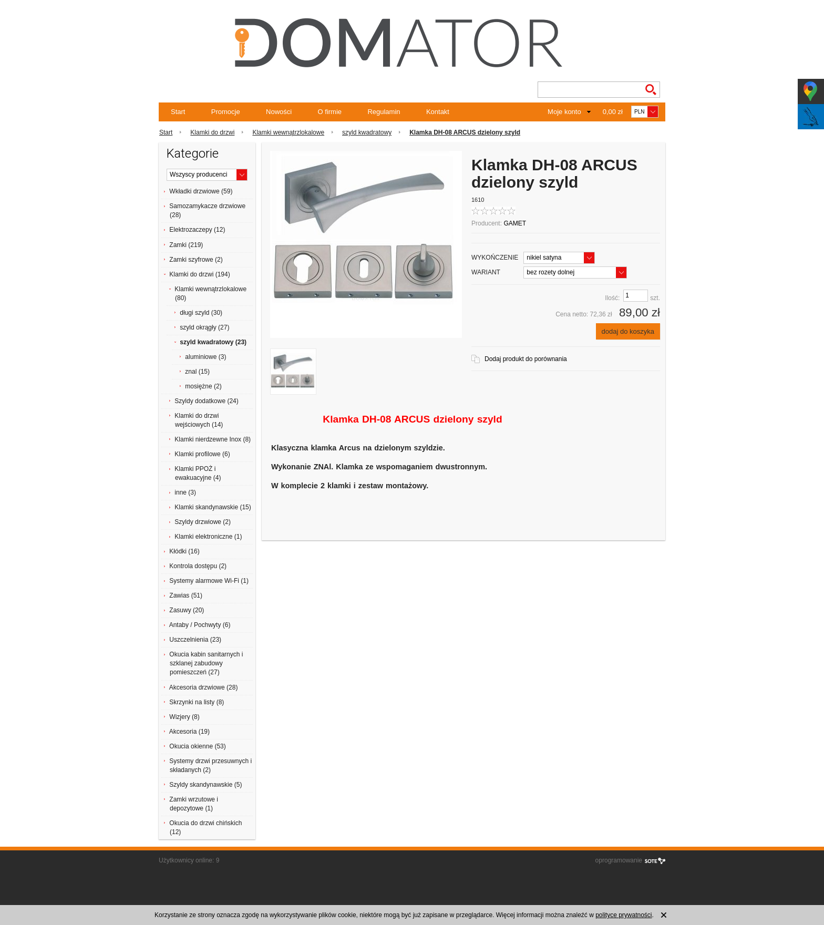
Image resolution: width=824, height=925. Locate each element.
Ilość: (612, 298)
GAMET (514, 223)
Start (178, 112)
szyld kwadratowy (367, 132)
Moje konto (564, 112)
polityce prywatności (623, 915)
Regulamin (383, 112)
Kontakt (437, 112)
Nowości (279, 112)
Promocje (225, 112)
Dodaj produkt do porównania (526, 359)
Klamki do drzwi (212, 132)
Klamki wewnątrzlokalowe (288, 132)
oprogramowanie (618, 860)
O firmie (330, 112)
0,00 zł (613, 112)
